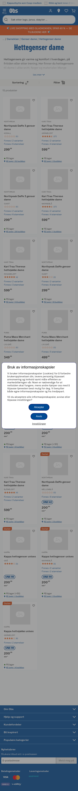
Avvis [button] (39, 416)
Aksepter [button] (39, 407)
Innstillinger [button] (39, 423)
